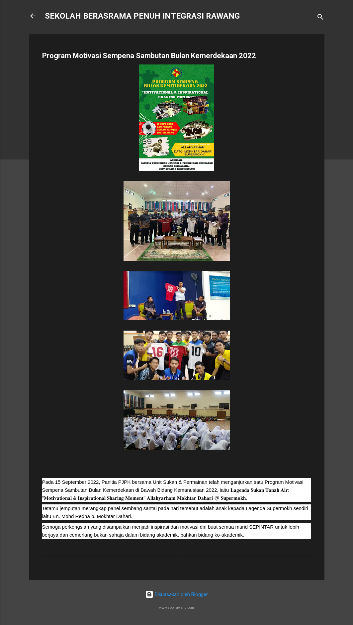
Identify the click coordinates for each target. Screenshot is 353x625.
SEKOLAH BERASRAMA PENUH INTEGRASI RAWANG (142, 16)
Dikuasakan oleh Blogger (176, 594)
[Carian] (320, 18)
